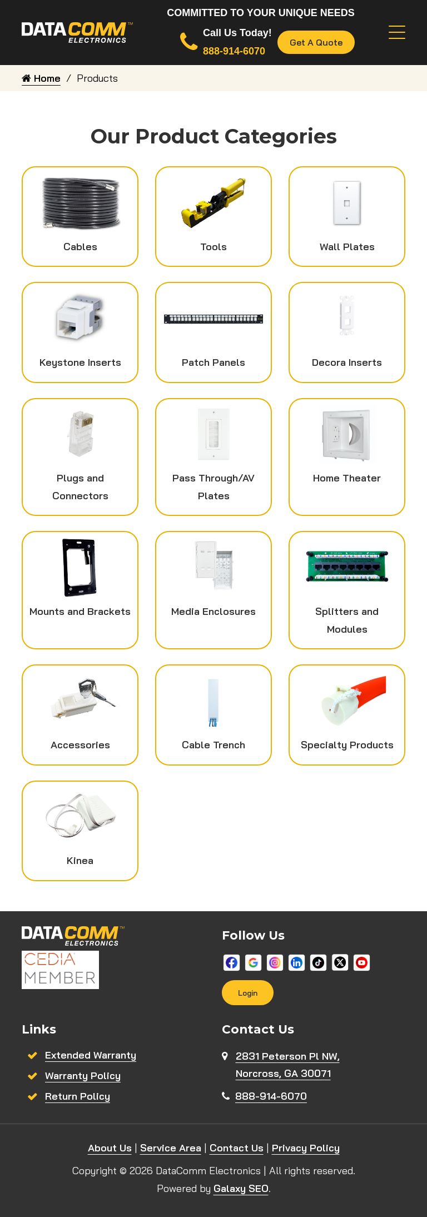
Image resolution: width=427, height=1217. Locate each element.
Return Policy (77, 1096)
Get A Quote (316, 42)
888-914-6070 (271, 1096)
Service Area (170, 1147)
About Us (110, 1147)
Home (41, 78)
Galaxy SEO (241, 1188)
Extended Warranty (90, 1055)
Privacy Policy (306, 1147)
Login (247, 992)
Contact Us (237, 1147)
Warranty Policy (83, 1075)
